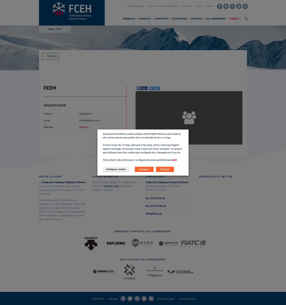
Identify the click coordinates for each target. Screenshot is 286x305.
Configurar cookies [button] (116, 169)
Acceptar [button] (144, 169)
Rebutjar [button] (165, 169)
